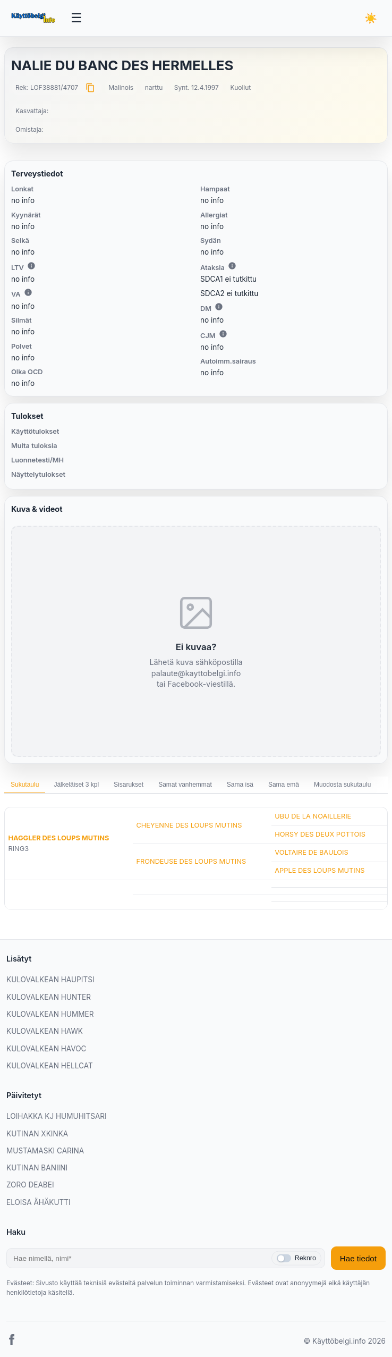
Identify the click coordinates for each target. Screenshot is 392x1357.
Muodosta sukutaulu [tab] (342, 784)
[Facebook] (11, 1341)
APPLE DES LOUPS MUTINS (319, 870)
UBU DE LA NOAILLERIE (313, 816)
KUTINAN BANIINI (36, 1168)
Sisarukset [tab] (128, 784)
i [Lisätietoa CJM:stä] (223, 334)
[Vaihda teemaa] (370, 18)
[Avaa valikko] (76, 18)
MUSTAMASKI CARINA (45, 1151)
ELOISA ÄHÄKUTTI (38, 1202)
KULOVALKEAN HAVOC (46, 1048)
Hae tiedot (358, 1258)
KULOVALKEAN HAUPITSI (50, 979)
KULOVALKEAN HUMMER (49, 1014)
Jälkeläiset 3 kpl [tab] (76, 784)
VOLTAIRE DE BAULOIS (311, 852)
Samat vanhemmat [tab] (185, 784)
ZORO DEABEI (30, 1185)
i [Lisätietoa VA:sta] (28, 292)
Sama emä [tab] (283, 784)
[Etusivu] (34, 18)
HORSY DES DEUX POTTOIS (320, 834)
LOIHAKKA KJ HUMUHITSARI (56, 1116)
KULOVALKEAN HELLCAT (49, 1065)
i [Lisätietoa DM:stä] (219, 306)
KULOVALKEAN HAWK (44, 1031)
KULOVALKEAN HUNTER (48, 997)
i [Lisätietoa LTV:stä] (31, 266)
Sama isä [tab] (240, 784)
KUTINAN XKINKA (37, 1134)
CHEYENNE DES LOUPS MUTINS (189, 825)
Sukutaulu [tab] (25, 784)
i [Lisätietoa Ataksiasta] (232, 266)
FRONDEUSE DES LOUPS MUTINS (191, 861)
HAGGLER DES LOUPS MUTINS (58, 838)
